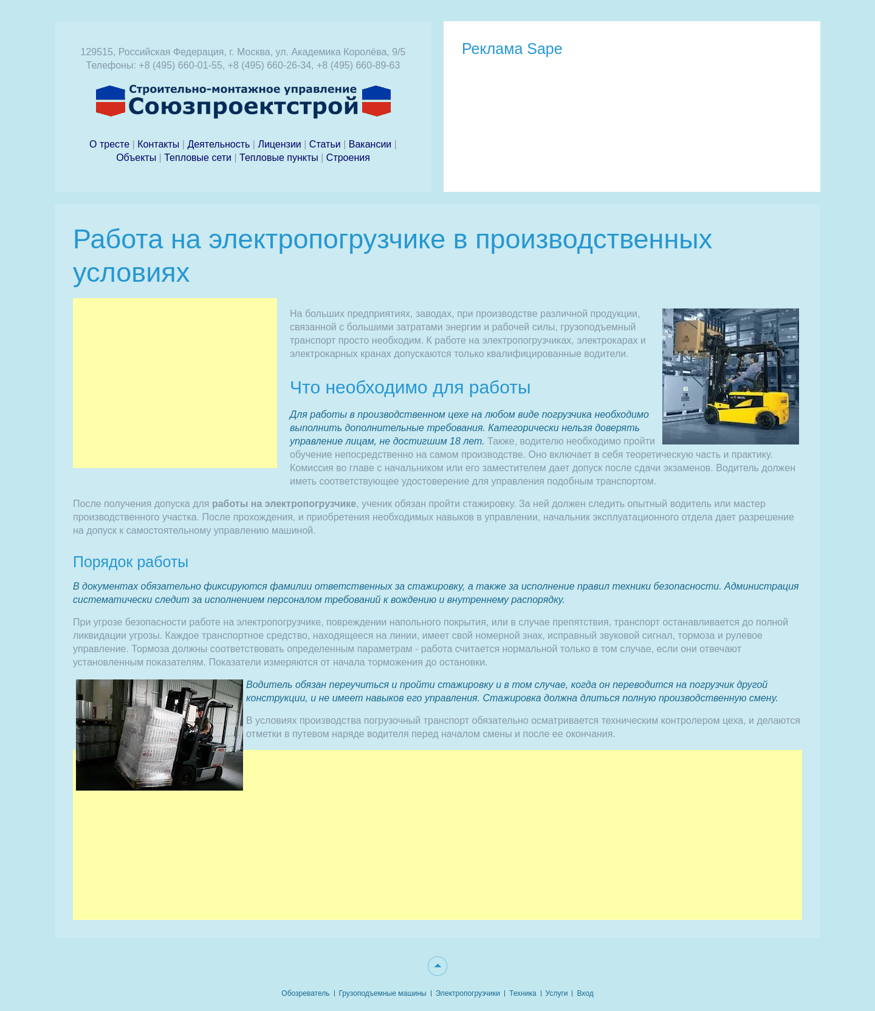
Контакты (158, 144)
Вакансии (370, 144)
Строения (348, 157)
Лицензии (279, 144)
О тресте (110, 144)
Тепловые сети (199, 157)
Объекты (136, 157)
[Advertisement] (175, 383)
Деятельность (219, 144)
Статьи (325, 144)
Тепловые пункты (278, 157)
